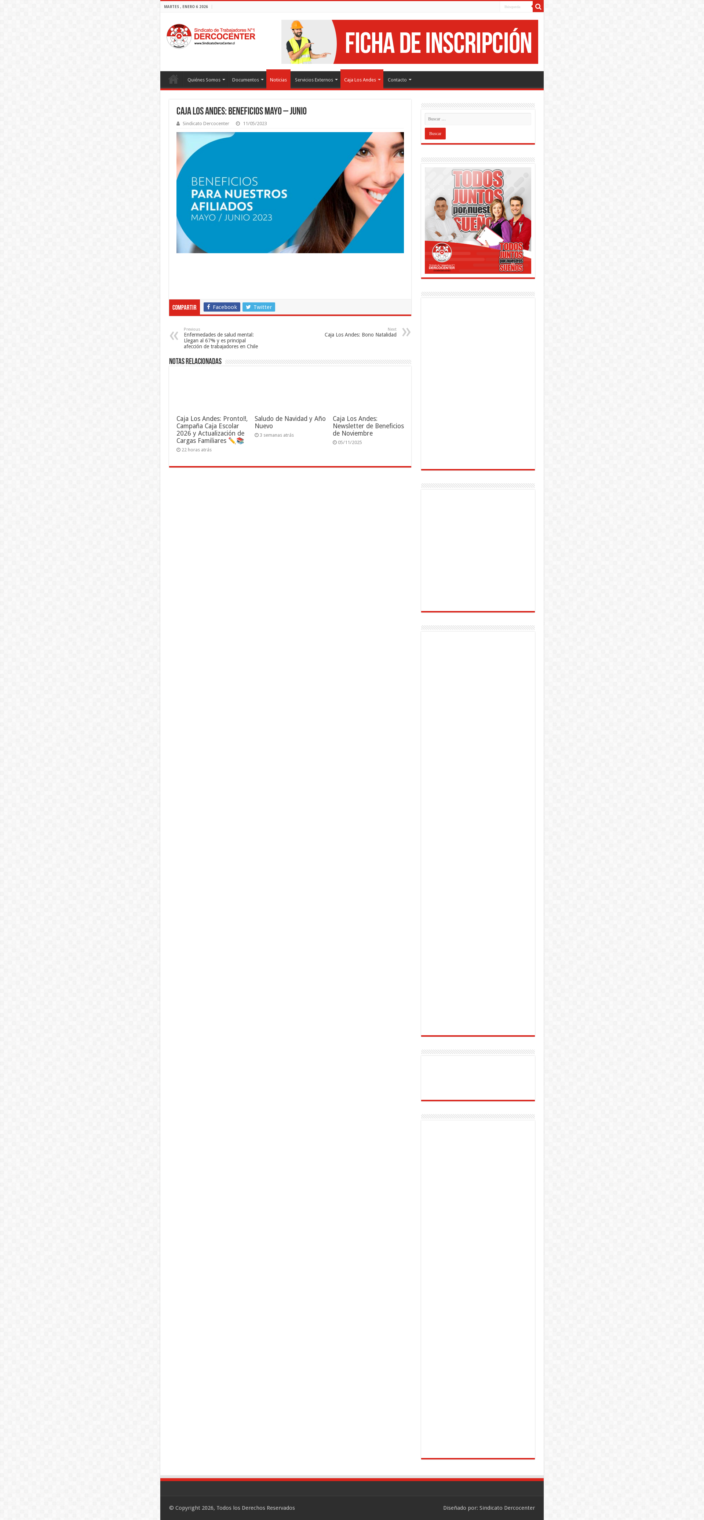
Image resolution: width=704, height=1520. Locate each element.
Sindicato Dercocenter (206, 123)
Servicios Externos (314, 80)
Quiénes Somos (203, 80)
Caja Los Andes (360, 80)
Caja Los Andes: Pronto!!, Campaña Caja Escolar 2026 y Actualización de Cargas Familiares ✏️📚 (212, 429)
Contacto (397, 80)
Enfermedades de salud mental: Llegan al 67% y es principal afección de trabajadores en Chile (221, 338)
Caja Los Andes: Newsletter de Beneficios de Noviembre (368, 426)
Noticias (278, 80)
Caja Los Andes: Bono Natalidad (359, 332)
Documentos (245, 80)
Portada (173, 79)
